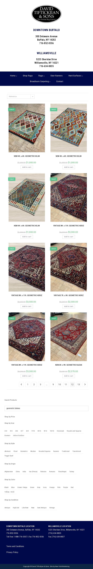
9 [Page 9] (53, 384)
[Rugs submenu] (44, 75)
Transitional (77, 451)
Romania (52, 471)
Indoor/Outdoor (18, 435)
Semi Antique (41, 508)
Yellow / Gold (9, 492)
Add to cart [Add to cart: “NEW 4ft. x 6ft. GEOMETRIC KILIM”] (26, 167)
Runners (7, 435)
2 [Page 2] (34, 384)
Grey (38, 487)
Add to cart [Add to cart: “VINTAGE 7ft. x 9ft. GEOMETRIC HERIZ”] (68, 306)
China (18, 471)
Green (32, 487)
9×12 (45, 431)
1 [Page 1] (27, 384)
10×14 (52, 431)
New (32, 508)
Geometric (23, 451)
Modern (33, 451)
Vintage (52, 508)
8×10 (39, 431)
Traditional (66, 451)
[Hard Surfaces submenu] (82, 75)
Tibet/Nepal (62, 471)
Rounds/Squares (44, 451)
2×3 (6, 431)
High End (16, 508)
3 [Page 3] (40, 384)
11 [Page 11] (66, 384)
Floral (16, 451)
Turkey (71, 471)
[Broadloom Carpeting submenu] (49, 81)
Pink (58, 487)
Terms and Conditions (15, 546)
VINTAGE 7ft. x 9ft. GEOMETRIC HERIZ (69, 295)
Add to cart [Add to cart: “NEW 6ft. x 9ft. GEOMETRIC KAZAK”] (68, 376)
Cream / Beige (22, 487)
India (24, 471)
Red (72, 487)
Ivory (45, 487)
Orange (52, 487)
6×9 (27, 431)
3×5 (11, 431)
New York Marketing (62, 566)
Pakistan (43, 471)
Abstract (8, 451)
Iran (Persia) (33, 471)
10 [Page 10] (59, 384)
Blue (12, 487)
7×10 (33, 431)
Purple (65, 487)
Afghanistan (9, 471)
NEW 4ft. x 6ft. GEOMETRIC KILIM (27, 156)
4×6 (16, 431)
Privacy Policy (12, 552)
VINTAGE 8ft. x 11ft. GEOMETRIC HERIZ (68, 226)
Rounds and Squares (74, 431)
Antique (7, 508)
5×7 (22, 431)
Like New (25, 508)
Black (6, 487)
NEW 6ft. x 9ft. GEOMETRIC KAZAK (68, 365)
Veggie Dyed (9, 456)
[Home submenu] (16, 75)
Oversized (60, 431)
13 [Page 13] (78, 384)
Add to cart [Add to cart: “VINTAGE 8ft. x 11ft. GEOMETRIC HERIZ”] (68, 237)
